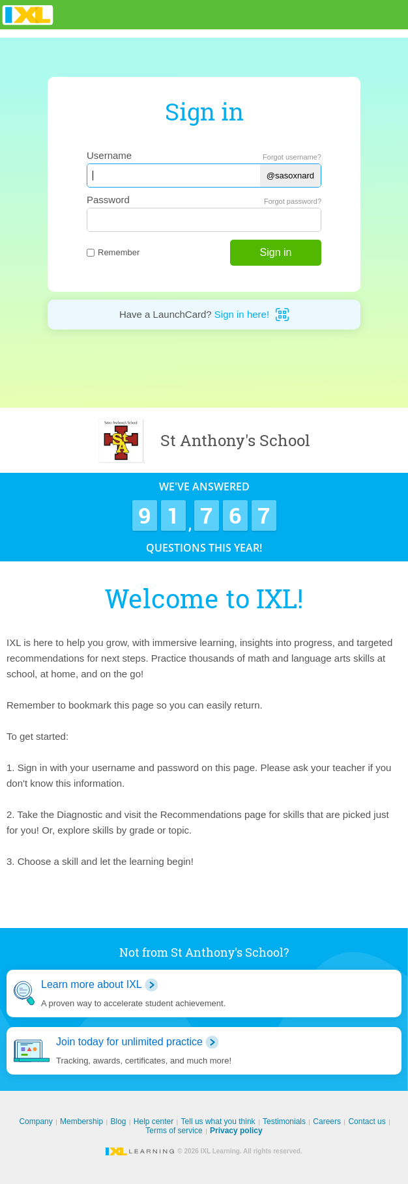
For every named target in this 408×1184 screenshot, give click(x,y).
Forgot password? (292, 201)
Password (108, 199)
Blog (118, 1121)
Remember (113, 252)
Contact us (366, 1121)
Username (109, 155)
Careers (327, 1121)
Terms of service (173, 1130)
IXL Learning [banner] (27, 15)
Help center (153, 1121)
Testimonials (284, 1121)
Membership (81, 1121)
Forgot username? (292, 157)
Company (35, 1121)
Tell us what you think (218, 1121)
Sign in (276, 252)
